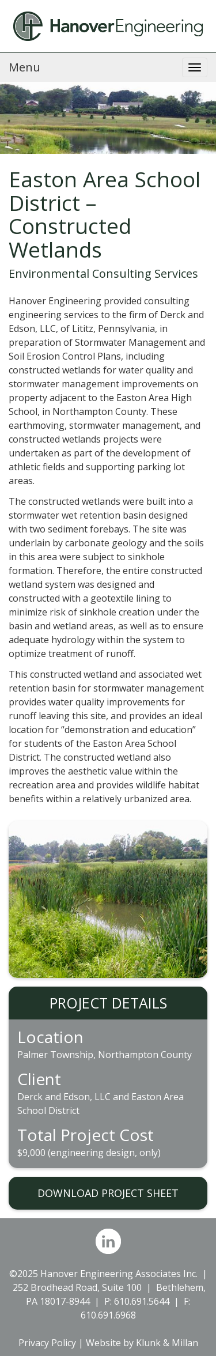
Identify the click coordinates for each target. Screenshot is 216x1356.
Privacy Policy (47, 1342)
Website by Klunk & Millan (142, 1342)
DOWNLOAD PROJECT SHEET (108, 1193)
